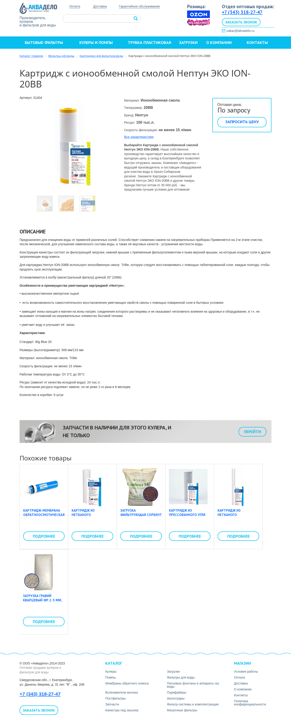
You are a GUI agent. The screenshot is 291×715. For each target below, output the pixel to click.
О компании (221, 42)
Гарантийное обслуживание (139, 6)
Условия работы (246, 671)
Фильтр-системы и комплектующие (193, 704)
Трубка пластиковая (149, 42)
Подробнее (44, 536)
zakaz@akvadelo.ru (240, 31)
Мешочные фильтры (182, 710)
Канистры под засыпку (121, 710)
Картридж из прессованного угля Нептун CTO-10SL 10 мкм (187, 517)
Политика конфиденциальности (250, 702)
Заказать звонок (241, 22)
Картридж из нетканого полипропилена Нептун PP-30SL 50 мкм (238, 517)
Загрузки (188, 42)
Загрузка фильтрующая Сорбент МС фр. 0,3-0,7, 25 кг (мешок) (141, 517)
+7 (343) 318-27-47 (242, 12)
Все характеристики (138, 137)
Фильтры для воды (181, 677)
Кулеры (110, 671)
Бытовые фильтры (46, 42)
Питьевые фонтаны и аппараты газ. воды (193, 685)
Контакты (257, 42)
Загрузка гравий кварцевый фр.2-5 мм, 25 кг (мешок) (42, 600)
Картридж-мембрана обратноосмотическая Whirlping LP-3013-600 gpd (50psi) (44, 517)
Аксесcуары (175, 698)
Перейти (252, 431)
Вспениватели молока (121, 692)
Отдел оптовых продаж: (248, 6)
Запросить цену (242, 121)
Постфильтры (115, 698)
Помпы (110, 677)
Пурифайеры (176, 692)
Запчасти (112, 704)
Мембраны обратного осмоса (127, 683)
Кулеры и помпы (98, 42)
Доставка (100, 6)
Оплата (74, 6)
